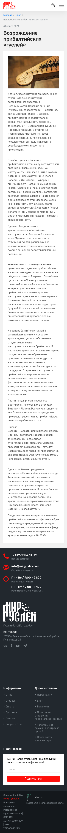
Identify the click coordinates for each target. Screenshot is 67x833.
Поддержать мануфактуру (43, 739)
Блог (40, 700)
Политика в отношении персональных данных (48, 715)
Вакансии (43, 706)
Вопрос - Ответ (15, 724)
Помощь (10, 718)
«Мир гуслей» (11, 798)
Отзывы (10, 700)
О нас (9, 694)
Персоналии (44, 694)
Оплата (10, 706)
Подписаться (34, 778)
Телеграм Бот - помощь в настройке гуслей (47, 728)
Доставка (11, 712)
